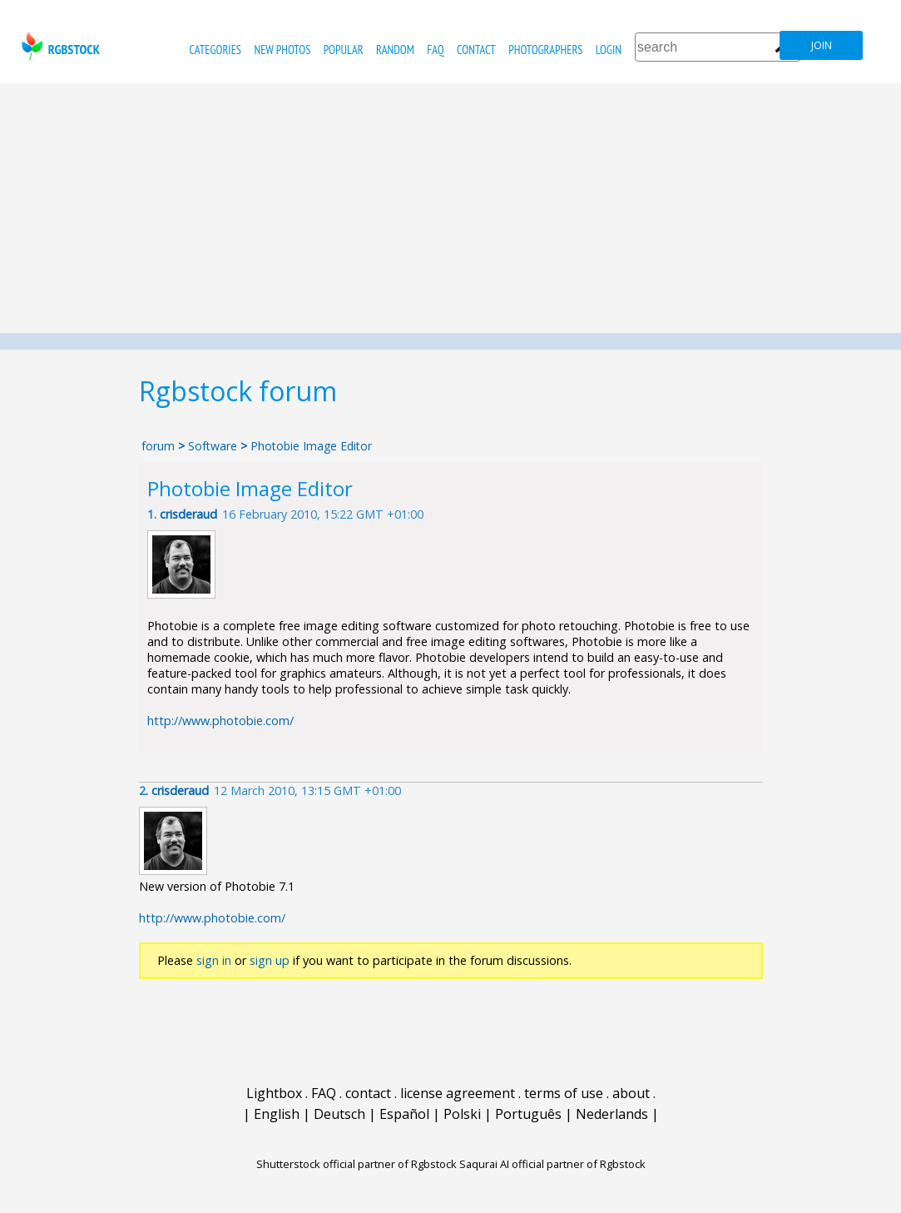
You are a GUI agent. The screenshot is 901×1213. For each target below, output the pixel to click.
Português (528, 1114)
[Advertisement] (450, 208)
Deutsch (339, 1114)
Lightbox (274, 1093)
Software (212, 446)
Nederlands (612, 1114)
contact (476, 49)
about (631, 1093)
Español (404, 1114)
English (277, 1114)
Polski (462, 1114)
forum (158, 446)
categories (215, 49)
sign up (270, 960)
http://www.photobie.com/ (220, 720)
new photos (282, 49)
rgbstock (58, 46)
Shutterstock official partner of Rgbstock (356, 1163)
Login (608, 49)
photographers (545, 49)
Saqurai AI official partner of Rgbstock (552, 1163)
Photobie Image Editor (311, 446)
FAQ (435, 49)
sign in (213, 960)
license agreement (457, 1093)
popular (344, 49)
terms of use (563, 1093)
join (821, 45)
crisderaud (188, 514)
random (395, 49)
